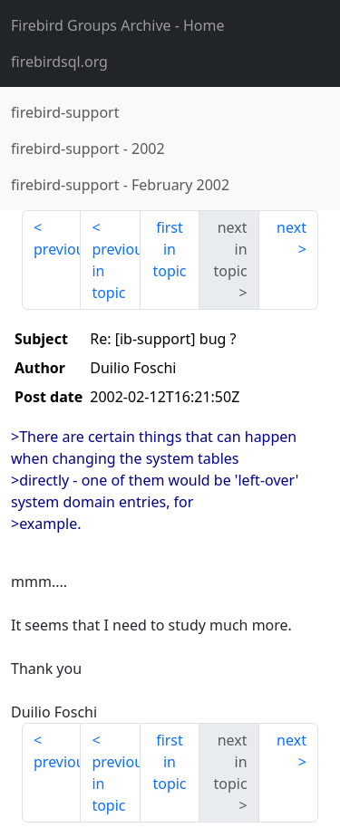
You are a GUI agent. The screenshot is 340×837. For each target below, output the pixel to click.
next (291, 227)
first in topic (169, 249)
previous (57, 249)
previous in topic (116, 271)
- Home (118, 25)
